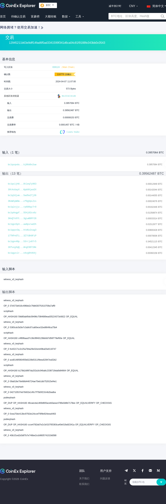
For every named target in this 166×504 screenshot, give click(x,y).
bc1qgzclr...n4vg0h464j (22, 253)
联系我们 (84, 484)
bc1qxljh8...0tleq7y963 (22, 184)
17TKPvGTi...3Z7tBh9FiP (22, 236)
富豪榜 (35, 16)
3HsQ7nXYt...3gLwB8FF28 (22, 218)
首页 (3, 16)
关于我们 (84, 478)
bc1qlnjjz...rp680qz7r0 (22, 207)
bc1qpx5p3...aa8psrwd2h (22, 224)
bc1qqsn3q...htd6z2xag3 (22, 230)
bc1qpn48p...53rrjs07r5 (22, 241)
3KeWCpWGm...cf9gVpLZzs (22, 201)
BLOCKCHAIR (66, 96)
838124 (56, 67)
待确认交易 (18, 16)
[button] (154, 5)
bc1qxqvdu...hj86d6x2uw (22, 164)
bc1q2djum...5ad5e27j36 (22, 195)
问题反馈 (105, 478)
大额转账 (50, 16)
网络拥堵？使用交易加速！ (21, 27)
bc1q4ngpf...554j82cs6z (22, 213)
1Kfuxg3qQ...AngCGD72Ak (22, 247)
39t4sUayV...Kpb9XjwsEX (22, 189)
